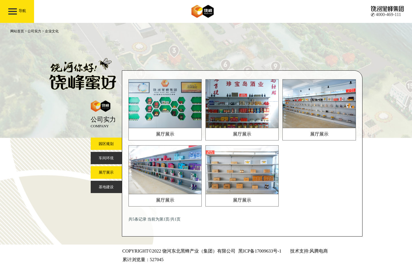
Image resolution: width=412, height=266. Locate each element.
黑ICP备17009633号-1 (259, 251)
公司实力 (34, 31)
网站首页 (17, 31)
